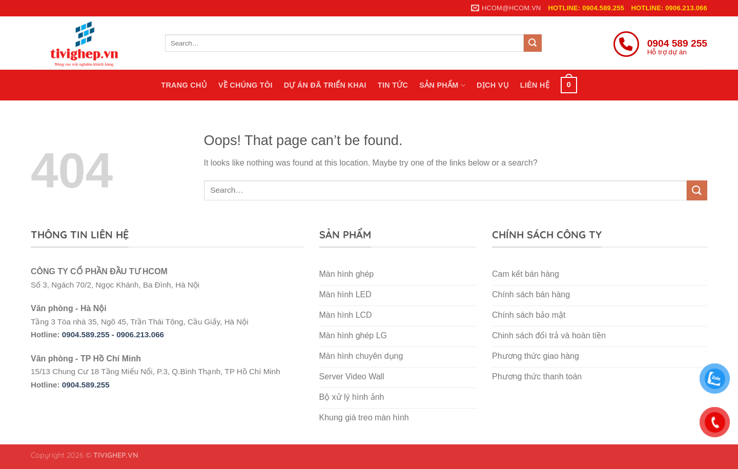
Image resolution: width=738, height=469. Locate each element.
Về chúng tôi (245, 85)
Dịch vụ (493, 85)
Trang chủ (184, 85)
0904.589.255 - (89, 334)
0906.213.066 (140, 334)
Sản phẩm (442, 85)
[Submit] (532, 43)
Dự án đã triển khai (325, 85)
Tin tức (393, 85)
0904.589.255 (86, 384)
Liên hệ (534, 85)
